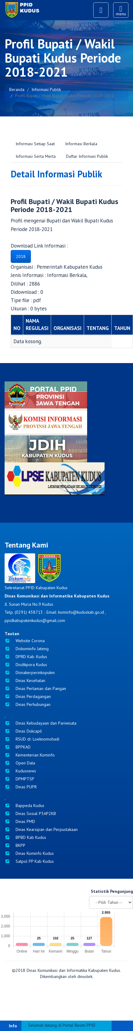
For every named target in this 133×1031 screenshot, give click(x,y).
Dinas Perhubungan (27, 704)
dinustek (84, 976)
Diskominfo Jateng (27, 648)
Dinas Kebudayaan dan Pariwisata (40, 723)
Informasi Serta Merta (36, 156)
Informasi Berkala (81, 143)
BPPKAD (18, 747)
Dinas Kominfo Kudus (29, 853)
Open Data (20, 763)
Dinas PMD (20, 821)
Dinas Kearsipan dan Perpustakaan (41, 829)
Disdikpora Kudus (26, 664)
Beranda (16, 89)
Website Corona (25, 640)
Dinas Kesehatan (25, 680)
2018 (21, 256)
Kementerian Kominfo (30, 755)
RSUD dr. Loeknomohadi (32, 739)
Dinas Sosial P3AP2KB (30, 813)
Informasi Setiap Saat (35, 143)
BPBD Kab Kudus (25, 837)
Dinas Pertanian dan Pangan (35, 688)
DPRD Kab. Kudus (26, 656)
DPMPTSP (19, 779)
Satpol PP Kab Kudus (29, 861)
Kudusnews (20, 771)
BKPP (15, 845)
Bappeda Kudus (24, 805)
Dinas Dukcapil (23, 731)
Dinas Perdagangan (28, 696)
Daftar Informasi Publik (87, 156)
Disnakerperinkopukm (30, 672)
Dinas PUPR (21, 787)
